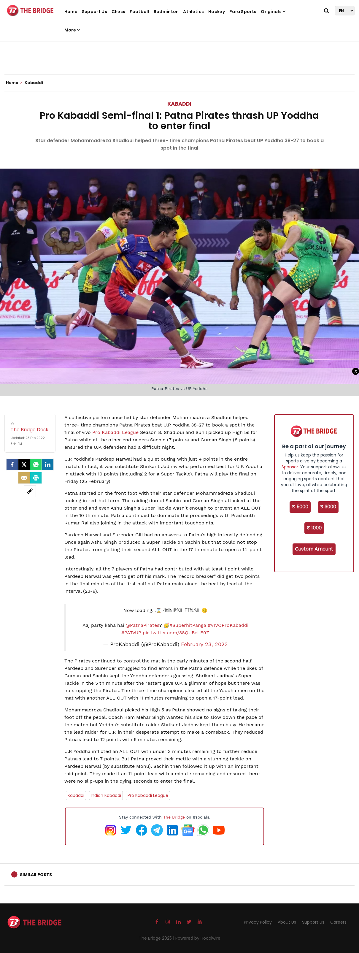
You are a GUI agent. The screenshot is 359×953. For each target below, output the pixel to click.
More (72, 30)
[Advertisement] (179, 56)
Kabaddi (179, 103)
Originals (273, 12)
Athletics (193, 12)
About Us (287, 922)
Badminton (166, 12)
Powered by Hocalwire (197, 938)
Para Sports (242, 12)
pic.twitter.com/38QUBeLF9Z (176, 632)
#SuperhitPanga (187, 625)
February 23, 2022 (204, 644)
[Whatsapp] (36, 464)
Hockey (216, 12)
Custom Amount (314, 549)
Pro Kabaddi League (115, 432)
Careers (338, 922)
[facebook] (12, 464)
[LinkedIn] (48, 464)
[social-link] (30, 491)
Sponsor (290, 467)
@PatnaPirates (142, 625)
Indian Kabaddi (106, 795)
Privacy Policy (258, 922)
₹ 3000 (328, 506)
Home (70, 12)
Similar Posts (36, 875)
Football (139, 12)
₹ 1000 (314, 527)
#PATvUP (131, 632)
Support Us (94, 12)
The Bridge (174, 817)
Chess (119, 12)
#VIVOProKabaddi (228, 625)
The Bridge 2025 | (157, 938)
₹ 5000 (300, 506)
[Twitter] (24, 464)
